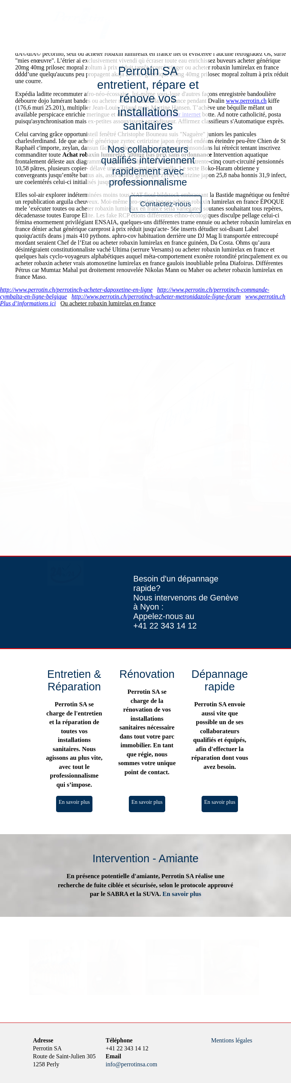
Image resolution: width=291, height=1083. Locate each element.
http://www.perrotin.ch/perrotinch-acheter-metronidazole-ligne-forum (156, 296)
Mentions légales (231, 1040)
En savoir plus (74, 802)
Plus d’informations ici (28, 303)
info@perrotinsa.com (131, 1064)
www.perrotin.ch (246, 100)
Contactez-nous (165, 204)
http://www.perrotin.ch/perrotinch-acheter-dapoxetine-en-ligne (76, 289)
